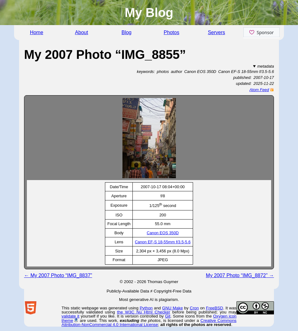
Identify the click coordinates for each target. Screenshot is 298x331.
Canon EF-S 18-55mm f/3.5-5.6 (163, 242)
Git (167, 316)
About (81, 32)
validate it (70, 316)
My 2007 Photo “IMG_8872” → (240, 275)
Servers (216, 32)
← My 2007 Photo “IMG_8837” (58, 275)
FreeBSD (214, 308)
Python (146, 308)
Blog (127, 32)
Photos (171, 32)
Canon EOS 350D (163, 232)
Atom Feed (259, 89)
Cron (194, 308)
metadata (265, 66)
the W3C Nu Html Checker (143, 312)
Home (36, 32)
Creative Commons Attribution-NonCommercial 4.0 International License (149, 322)
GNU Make (172, 308)
